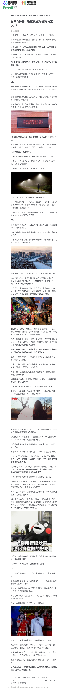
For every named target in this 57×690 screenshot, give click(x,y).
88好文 (14, 15)
